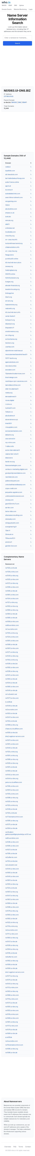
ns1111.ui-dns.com (11, 934)
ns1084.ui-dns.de (11, 614)
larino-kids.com (10, 511)
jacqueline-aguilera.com (13, 492)
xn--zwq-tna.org (11, 251)
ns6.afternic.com (11, 957)
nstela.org (8, 393)
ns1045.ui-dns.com (12, 876)
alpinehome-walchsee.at (13, 350)
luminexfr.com (10, 408)
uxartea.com (9, 347)
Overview (7, 1147)
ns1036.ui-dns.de (11, 809)
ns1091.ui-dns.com (11, 641)
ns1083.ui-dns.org (11, 938)
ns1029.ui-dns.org (11, 763)
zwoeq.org (9, 266)
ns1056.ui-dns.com (11, 621)
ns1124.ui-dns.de (11, 888)
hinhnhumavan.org (12, 278)
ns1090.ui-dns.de (11, 968)
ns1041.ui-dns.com (11, 675)
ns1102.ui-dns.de (11, 721)
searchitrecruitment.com (14, 197)
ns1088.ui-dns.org (11, 759)
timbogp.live (9, 293)
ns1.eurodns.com (11, 629)
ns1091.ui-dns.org (11, 755)
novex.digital (9, 400)
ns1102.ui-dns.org (11, 660)
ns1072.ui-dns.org (11, 583)
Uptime (21, 5)
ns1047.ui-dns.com (12, 717)
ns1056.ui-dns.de (11, 964)
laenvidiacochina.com (12, 385)
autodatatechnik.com (12, 194)
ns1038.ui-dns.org (11, 671)
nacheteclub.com (11, 477)
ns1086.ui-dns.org (11, 725)
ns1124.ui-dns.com (11, 637)
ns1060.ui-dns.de (11, 873)
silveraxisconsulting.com (13, 515)
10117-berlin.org (11, 358)
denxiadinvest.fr (10, 396)
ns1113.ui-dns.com (11, 987)
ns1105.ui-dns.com (11, 794)
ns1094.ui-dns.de (11, 828)
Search (17, 43)
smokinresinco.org (11, 331)
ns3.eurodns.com (11, 709)
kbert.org (8, 297)
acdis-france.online (12, 182)
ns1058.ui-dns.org (11, 1049)
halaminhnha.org (11, 305)
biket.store (9, 458)
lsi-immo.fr (9, 190)
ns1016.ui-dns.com (11, 1014)
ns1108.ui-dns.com (11, 786)
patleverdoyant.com (12, 481)
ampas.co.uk (9, 213)
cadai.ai (7, 167)
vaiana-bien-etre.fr (12, 454)
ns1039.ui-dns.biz (11, 664)
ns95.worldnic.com (12, 838)
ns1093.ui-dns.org (11, 884)
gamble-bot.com (11, 546)
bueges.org (9, 282)
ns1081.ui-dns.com (11, 595)
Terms (20, 1147)
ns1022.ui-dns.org (11, 922)
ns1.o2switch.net (11, 694)
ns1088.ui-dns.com (12, 995)
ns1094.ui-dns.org (11, 949)
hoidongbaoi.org (11, 270)
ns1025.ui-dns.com (11, 579)
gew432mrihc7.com (12, 504)
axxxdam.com (10, 370)
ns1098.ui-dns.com (12, 907)
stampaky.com (10, 519)
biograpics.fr (9, 328)
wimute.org (9, 220)
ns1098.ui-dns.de (11, 1052)
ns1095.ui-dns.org (11, 820)
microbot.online (10, 366)
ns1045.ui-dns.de (11, 690)
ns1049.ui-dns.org (11, 575)
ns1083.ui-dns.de (11, 679)
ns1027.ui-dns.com (11, 740)
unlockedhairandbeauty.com (15, 485)
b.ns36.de (8, 702)
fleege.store (9, 255)
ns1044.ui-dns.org (11, 778)
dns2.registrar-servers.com (14, 736)
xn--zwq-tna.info (11, 239)
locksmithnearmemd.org (13, 243)
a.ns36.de (8, 1037)
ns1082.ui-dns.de (11, 918)
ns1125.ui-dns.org (11, 752)
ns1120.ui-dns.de (11, 568)
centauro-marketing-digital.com (16, 469)
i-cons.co (8, 404)
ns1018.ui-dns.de (11, 953)
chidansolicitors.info (12, 247)
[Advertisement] (17, 66)
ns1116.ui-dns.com (11, 999)
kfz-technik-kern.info (12, 312)
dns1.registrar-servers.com (14, 972)
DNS (15, 5)
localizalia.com (10, 232)
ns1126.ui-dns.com (11, 572)
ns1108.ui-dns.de (11, 853)
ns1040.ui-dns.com (12, 869)
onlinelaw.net (10, 228)
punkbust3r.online (11, 259)
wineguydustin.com (12, 523)
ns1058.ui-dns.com (12, 587)
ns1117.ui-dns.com (11, 1026)
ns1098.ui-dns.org (11, 798)
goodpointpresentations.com (15, 473)
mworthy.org (9, 236)
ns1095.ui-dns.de (11, 591)
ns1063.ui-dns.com (12, 915)
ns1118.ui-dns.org (11, 926)
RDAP (10, 5)
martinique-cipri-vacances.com (16, 381)
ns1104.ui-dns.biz (11, 861)
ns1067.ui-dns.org (11, 892)
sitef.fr (7, 224)
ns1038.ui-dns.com (12, 842)
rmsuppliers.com (11, 427)
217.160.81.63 (8, 96)
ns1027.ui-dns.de (11, 850)
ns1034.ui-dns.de (11, 683)
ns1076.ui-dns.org (11, 911)
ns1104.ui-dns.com (11, 598)
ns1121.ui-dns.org (11, 602)
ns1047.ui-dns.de (11, 941)
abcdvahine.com (11, 209)
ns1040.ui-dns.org (11, 656)
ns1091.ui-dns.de (11, 767)
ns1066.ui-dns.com (12, 1018)
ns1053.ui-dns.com (11, 1010)
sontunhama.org (11, 339)
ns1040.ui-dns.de (11, 748)
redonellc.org (10, 308)
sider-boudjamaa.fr (12, 389)
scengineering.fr (11, 527)
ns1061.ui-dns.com (11, 744)
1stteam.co (9, 412)
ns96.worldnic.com (12, 625)
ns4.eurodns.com (11, 1041)
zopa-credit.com (11, 488)
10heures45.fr (10, 538)
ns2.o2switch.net (11, 865)
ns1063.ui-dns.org (11, 991)
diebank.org (9, 435)
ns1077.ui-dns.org (11, 976)
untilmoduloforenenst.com (14, 496)
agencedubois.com (12, 362)
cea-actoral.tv (10, 439)
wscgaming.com (11, 201)
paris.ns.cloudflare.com (13, 782)
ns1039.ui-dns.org (11, 945)
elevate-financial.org (12, 285)
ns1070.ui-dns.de (11, 980)
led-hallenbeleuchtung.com (15, 178)
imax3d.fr (8, 423)
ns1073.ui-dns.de (11, 1003)
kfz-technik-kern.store (13, 262)
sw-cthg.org (9, 335)
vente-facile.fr (10, 316)
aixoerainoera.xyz (11, 419)
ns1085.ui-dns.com (12, 686)
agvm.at (8, 186)
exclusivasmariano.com (13, 431)
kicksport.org (10, 320)
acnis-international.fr (12, 450)
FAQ (14, 1147)
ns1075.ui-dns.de (11, 824)
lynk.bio (8, 216)
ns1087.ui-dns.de (11, 880)
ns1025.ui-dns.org (11, 801)
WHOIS (4, 5)
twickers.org (9, 343)
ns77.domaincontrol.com (14, 817)
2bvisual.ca (9, 534)
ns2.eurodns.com (11, 930)
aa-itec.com (9, 507)
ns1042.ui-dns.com (12, 775)
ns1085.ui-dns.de (11, 618)
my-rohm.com (10, 442)
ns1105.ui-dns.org (11, 633)
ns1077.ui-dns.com (11, 698)
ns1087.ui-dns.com (11, 899)
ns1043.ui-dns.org (11, 984)
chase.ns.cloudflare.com (14, 729)
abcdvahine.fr (10, 416)
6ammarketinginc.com (13, 465)
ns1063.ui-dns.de (11, 771)
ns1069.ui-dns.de (11, 1033)
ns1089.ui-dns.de (11, 903)
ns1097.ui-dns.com (11, 790)
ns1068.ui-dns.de (11, 644)
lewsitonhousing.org (12, 289)
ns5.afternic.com (11, 857)
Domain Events (7, 9)
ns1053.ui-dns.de (11, 713)
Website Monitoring (20, 9)
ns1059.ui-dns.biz (11, 732)
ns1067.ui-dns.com (11, 648)
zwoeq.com (9, 500)
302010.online (10, 274)
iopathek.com (10, 171)
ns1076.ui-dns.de (11, 1029)
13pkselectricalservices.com (15, 373)
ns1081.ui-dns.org (11, 1022)
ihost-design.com (11, 377)
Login (30, 9)
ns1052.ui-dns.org (11, 606)
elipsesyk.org (10, 324)
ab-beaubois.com (11, 174)
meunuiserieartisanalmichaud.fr (16, 354)
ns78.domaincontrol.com (14, 1045)
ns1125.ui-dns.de (11, 813)
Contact (28, 1147)
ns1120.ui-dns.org (11, 805)
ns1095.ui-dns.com (12, 846)
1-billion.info (9, 446)
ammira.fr (8, 542)
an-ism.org (9, 301)
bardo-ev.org (10, 462)
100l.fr (7, 205)
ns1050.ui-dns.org (11, 1007)
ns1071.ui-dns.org (11, 652)
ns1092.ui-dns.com (12, 667)
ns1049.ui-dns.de (11, 706)
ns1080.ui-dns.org (11, 610)
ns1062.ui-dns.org (11, 961)
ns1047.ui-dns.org (11, 895)
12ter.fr (7, 530)
